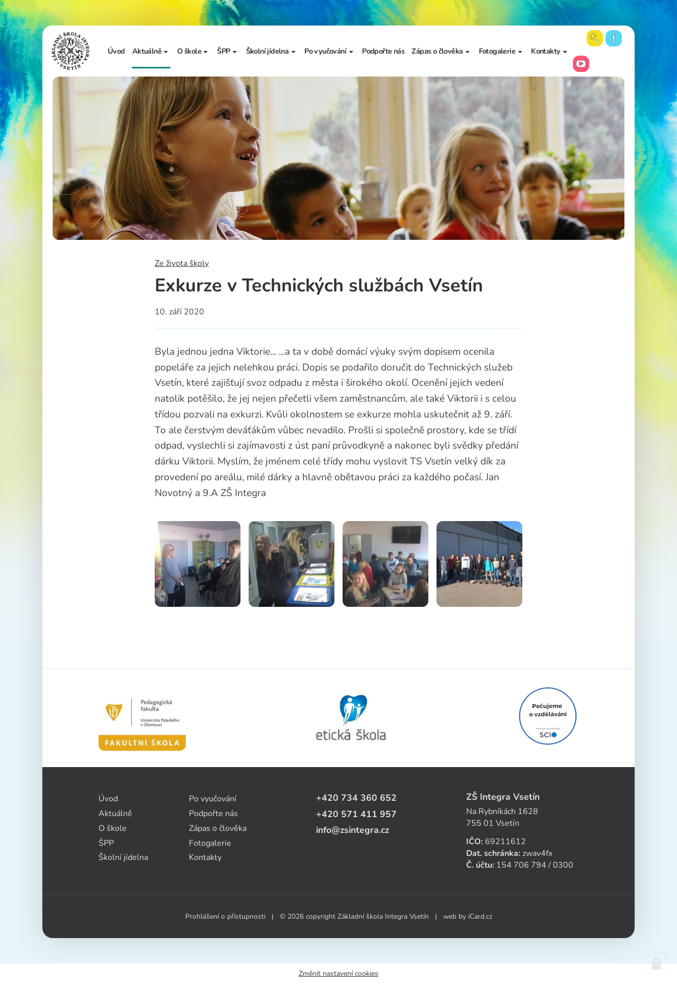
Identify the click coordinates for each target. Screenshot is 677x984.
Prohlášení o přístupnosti (225, 916)
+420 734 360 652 (356, 798)
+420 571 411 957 (356, 814)
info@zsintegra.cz (352, 830)
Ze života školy (182, 263)
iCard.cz (480, 916)
